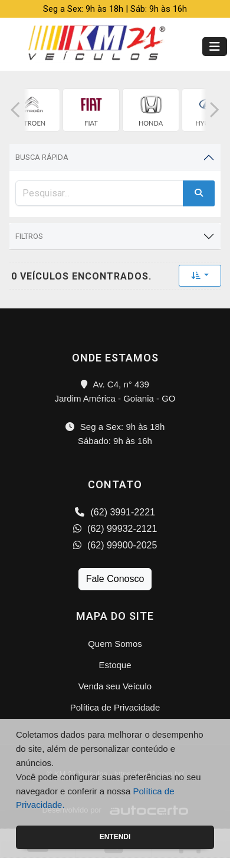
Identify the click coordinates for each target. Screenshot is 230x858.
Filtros (29, 236)
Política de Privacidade (115, 707)
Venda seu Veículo (115, 686)
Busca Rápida (41, 157)
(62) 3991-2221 (115, 512)
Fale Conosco (115, 579)
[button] (15, 110)
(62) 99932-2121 (115, 529)
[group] (31, 110)
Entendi (115, 837)
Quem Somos (115, 644)
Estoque (114, 665)
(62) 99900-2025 (115, 545)
